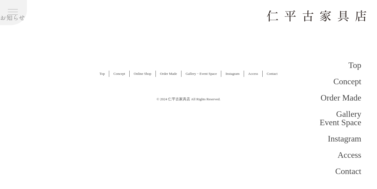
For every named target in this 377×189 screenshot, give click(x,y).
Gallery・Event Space (201, 74)
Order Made (341, 97)
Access (349, 155)
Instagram (344, 138)
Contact (348, 171)
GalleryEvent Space (340, 118)
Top (354, 65)
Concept (347, 81)
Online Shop (142, 74)
